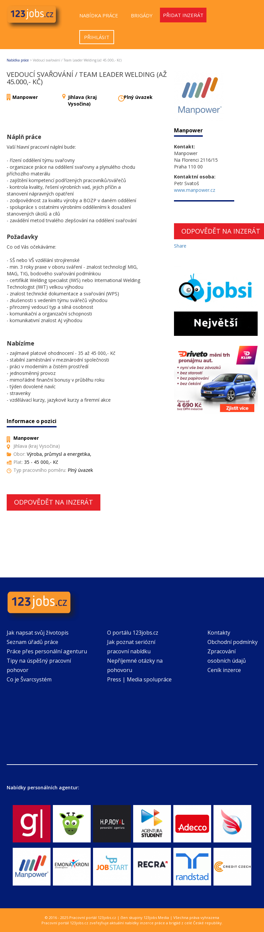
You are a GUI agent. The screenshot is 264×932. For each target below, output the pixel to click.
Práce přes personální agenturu (47, 651)
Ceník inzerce (224, 670)
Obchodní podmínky (232, 642)
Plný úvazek (138, 97)
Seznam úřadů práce (32, 642)
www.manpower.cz (194, 190)
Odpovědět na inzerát (53, 502)
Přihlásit (96, 37)
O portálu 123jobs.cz (132, 632)
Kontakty (218, 632)
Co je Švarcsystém (29, 679)
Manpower (25, 97)
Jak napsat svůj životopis (38, 632)
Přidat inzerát (183, 15)
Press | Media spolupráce (139, 679)
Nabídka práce (98, 15)
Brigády (142, 15)
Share (180, 246)
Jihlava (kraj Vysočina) (82, 100)
